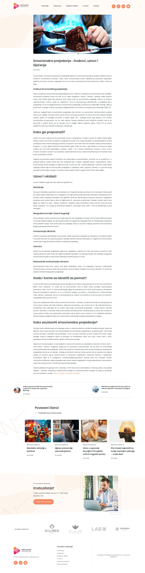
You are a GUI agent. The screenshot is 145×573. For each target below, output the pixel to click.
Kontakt (96, 6)
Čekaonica (57, 6)
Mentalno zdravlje (33, 445)
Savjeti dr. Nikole (72, 6)
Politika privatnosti (63, 561)
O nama (85, 6)
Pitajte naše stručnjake (43, 502)
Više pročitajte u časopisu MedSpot (66, 373)
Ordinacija (45, 6)
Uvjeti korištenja (62, 564)
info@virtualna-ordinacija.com (28, 557)
